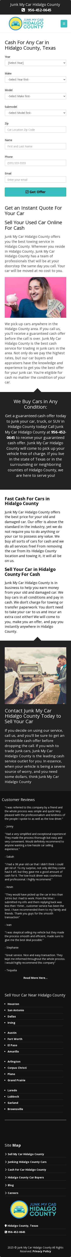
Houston (13, 1004)
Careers (13, 1193)
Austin (12, 1032)
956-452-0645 (16, 1232)
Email (8, 173)
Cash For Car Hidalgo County (27, 1169)
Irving (11, 1022)
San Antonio (16, 1010)
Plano (11, 1074)
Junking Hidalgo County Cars (27, 1162)
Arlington (14, 1061)
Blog (11, 1185)
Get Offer (36, 192)
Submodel (11, 107)
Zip (7, 123)
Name (8, 140)
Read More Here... (35, 978)
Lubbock (13, 1096)
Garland (13, 1103)
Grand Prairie (16, 1080)
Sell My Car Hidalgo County (26, 1154)
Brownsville (15, 1109)
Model (8, 90)
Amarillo (13, 1051)
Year (7, 57)
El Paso (12, 1045)
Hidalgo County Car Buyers (26, 1177)
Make (8, 73)
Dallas (12, 1016)
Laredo (12, 1090)
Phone (9, 156)
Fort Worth (15, 1039)
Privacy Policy (42, 1251)
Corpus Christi (17, 1068)
